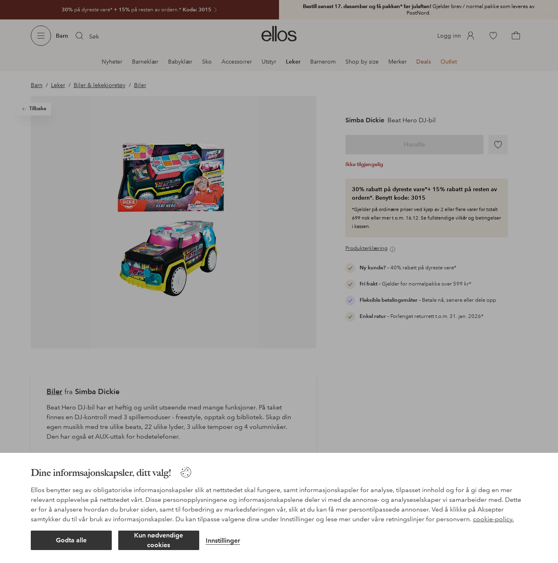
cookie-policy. (493, 519)
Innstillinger (223, 540)
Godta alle (71, 540)
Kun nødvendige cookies (158, 540)
